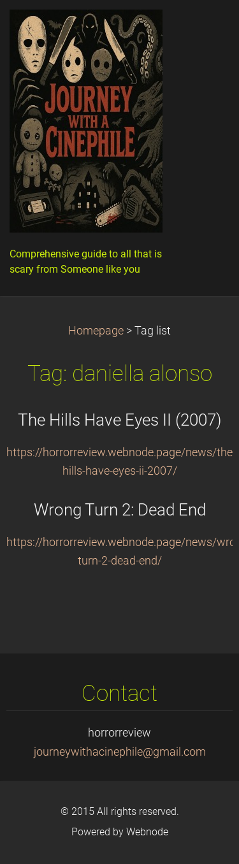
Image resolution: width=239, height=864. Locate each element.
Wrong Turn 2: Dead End (120, 509)
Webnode (147, 832)
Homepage (96, 330)
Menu (204, 29)
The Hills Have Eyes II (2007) (119, 419)
